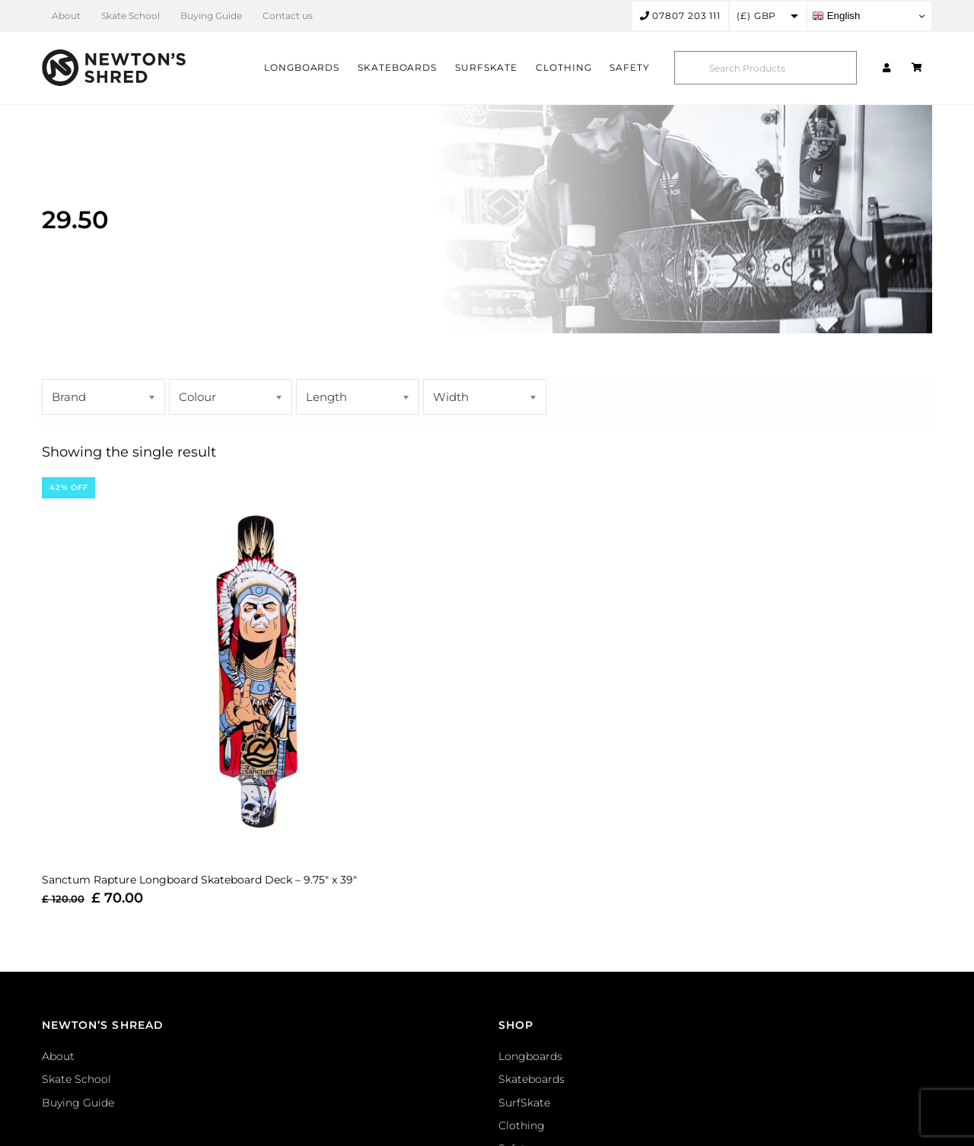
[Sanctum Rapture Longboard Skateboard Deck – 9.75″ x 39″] (257, 667)
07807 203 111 (680, 15)
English (836, 16)
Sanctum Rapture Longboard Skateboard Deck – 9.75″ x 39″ (199, 880)
